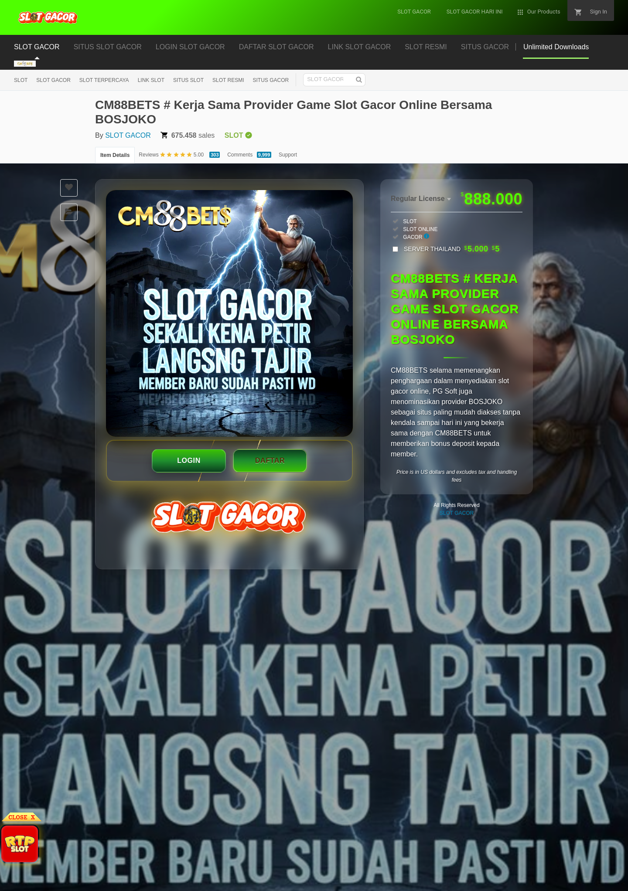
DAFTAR (270, 460)
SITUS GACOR (271, 80)
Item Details (115, 155)
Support (288, 155)
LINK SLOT (151, 80)
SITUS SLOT (188, 80)
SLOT (20, 80)
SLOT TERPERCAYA (104, 80)
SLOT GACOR (53, 80)
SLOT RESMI (228, 80)
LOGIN (189, 460)
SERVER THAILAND (452, 249)
